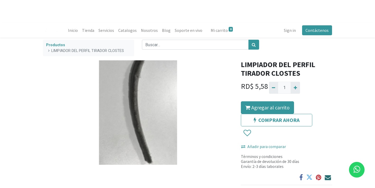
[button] (247, 133)
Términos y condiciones (262, 156)
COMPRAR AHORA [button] (276, 120)
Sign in (290, 30)
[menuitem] (73, 30)
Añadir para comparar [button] (263, 146)
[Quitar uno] (273, 88)
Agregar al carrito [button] (267, 107)
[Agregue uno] (295, 88)
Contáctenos (317, 30)
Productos (55, 45)
